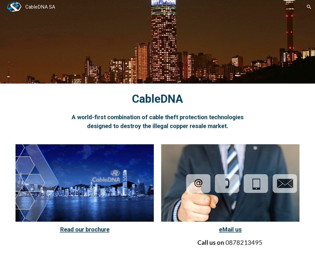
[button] (309, 7)
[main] (157, 110)
